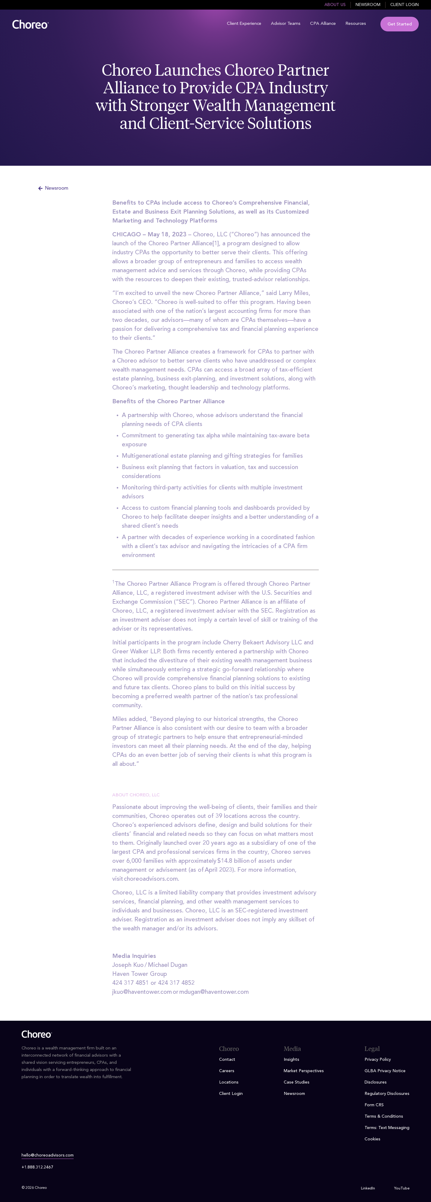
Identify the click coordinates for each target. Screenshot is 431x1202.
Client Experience (244, 24)
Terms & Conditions (384, 1116)
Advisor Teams (286, 24)
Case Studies (296, 1082)
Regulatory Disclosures (387, 1094)
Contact (227, 1060)
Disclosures (376, 1082)
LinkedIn (368, 1188)
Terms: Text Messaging (387, 1128)
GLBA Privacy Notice (385, 1071)
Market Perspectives (304, 1071)
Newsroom (368, 5)
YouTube (401, 1188)
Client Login (404, 5)
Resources (355, 24)
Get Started (400, 24)
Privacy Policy (378, 1060)
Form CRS (374, 1105)
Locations (229, 1082)
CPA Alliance (323, 24)
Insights (291, 1060)
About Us (335, 5)
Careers (226, 1071)
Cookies (372, 1139)
